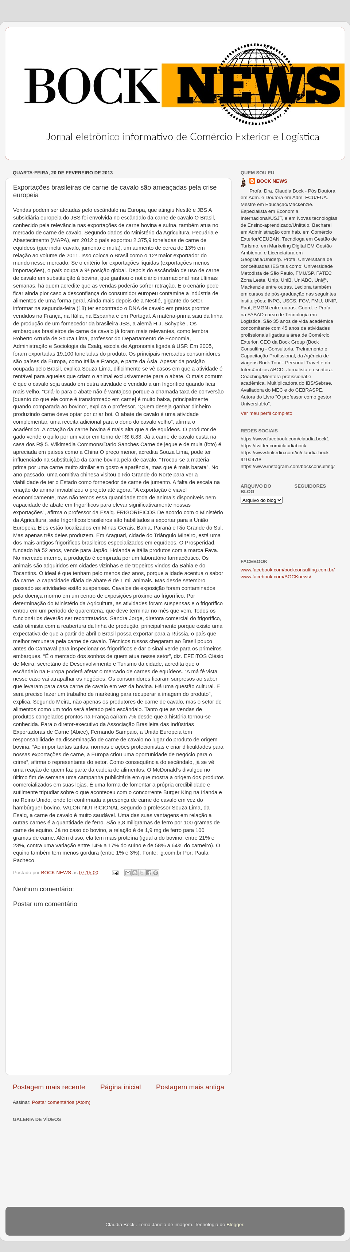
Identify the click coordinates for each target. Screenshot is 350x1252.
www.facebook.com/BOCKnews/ (276, 576)
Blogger (234, 1224)
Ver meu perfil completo (266, 413)
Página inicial (120, 1087)
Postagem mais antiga (190, 1087)
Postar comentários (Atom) (61, 1102)
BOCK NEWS (272, 181)
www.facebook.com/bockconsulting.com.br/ (288, 569)
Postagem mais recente (49, 1087)
